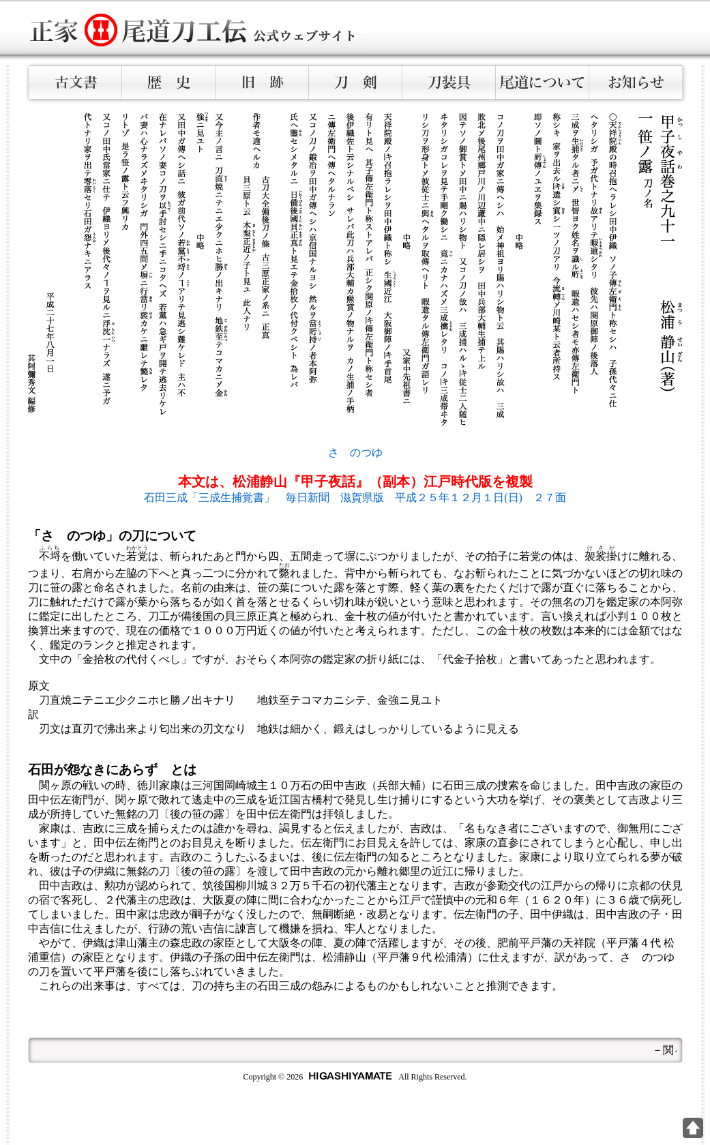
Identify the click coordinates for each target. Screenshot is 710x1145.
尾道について (542, 82)
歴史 (169, 82)
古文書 (75, 82)
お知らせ (636, 82)
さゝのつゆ (355, 452)
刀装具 (449, 82)
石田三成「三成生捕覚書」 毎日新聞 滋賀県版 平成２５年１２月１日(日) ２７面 (355, 497)
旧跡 (262, 82)
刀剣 (355, 82)
